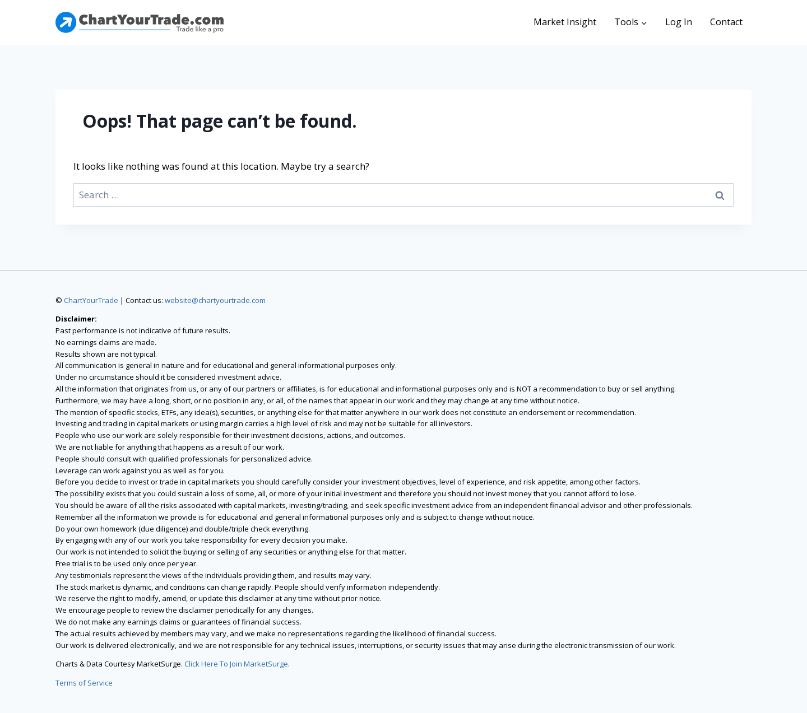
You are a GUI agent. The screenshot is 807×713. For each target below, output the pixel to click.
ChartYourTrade (91, 300)
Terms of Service (84, 683)
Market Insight (565, 22)
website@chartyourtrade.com (215, 300)
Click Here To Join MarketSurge (236, 664)
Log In (678, 22)
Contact (726, 22)
